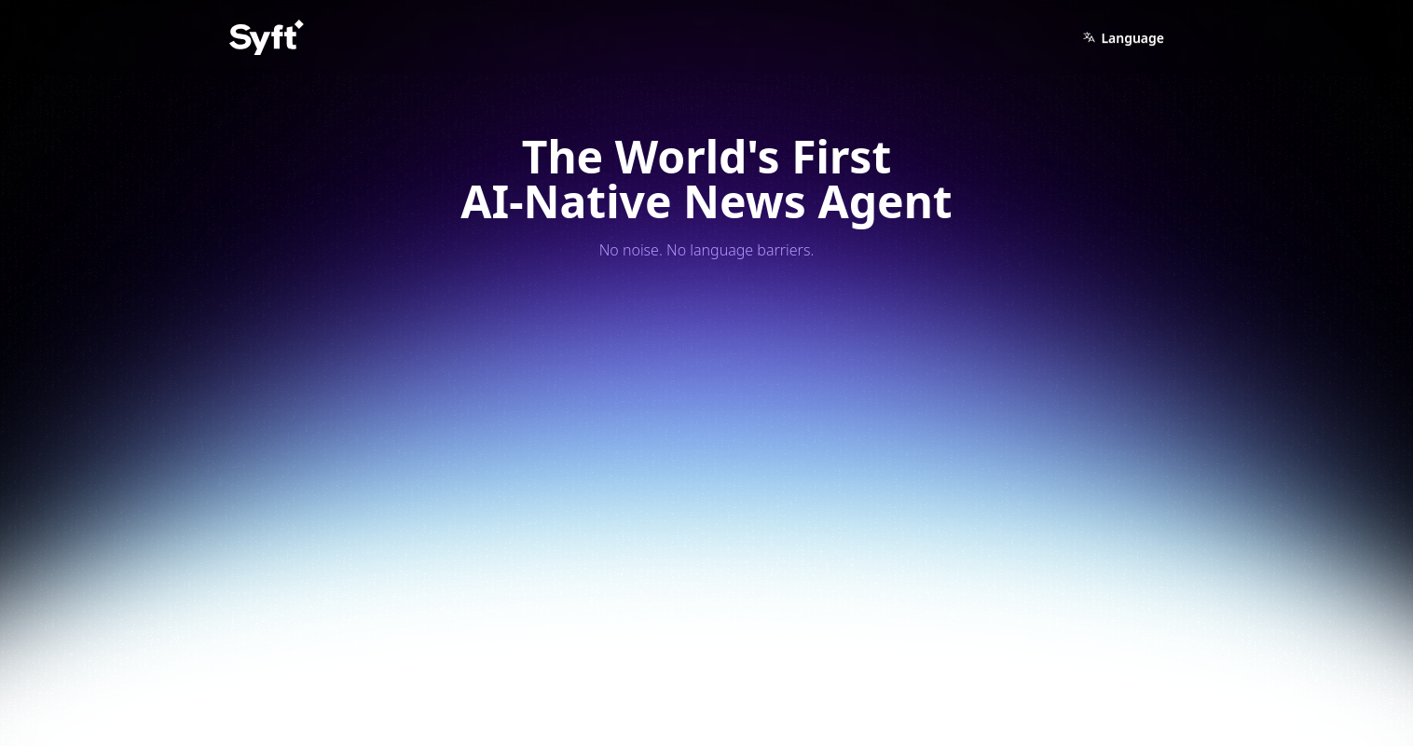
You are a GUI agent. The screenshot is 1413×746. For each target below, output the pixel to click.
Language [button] (1123, 38)
